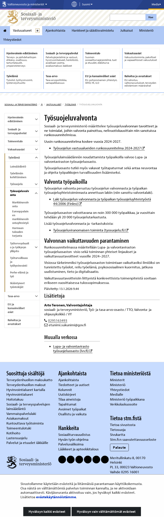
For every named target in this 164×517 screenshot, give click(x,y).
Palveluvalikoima (70, 444)
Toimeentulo (15, 141)
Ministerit (118, 379)
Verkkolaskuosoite (124, 404)
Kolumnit (65, 389)
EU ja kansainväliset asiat (16, 308)
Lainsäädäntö (18, 166)
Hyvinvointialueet (20, 394)
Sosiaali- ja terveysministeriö (20, 104)
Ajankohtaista (55, 30)
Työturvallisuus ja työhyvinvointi (19, 261)
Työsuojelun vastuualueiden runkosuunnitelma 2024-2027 (99, 148)
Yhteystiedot (12, 39)
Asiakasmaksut (17, 418)
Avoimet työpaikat (72, 409)
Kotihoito (13, 433)
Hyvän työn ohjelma (73, 439)
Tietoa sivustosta (122, 424)
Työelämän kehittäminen (18, 175)
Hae (150, 17)
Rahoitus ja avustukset (14, 322)
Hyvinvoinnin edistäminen (15, 119)
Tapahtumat (67, 404)
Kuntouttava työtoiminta (25, 423)
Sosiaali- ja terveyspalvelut (17, 131)
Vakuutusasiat (16, 149)
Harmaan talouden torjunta (17, 232)
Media (156, 4)
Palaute (119, 447)
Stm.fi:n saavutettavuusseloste (133, 439)
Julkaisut (126, 30)
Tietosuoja (118, 429)
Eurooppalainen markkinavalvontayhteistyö (20, 217)
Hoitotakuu (15, 399)
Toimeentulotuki (19, 428)
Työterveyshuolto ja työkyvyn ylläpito (19, 247)
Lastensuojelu (17, 438)
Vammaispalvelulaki (21, 413)
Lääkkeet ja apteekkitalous (78, 449)
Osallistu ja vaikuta (72, 414)
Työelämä (70, 104)
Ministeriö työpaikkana (127, 399)
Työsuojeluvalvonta (19, 193)
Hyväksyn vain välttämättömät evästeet (106, 511)
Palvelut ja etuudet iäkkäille (27, 442)
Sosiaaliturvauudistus (74, 434)
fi (42, 104)
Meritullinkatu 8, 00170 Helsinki (127, 459)
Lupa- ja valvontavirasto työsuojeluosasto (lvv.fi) (72, 348)
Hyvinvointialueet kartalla (26, 389)
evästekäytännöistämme (56, 497)
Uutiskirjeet (67, 394)
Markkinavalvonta (20, 204)
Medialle (117, 394)
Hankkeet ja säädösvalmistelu (93, 30)
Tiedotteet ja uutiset (74, 384)
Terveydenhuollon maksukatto (29, 379)
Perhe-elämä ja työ (19, 274)
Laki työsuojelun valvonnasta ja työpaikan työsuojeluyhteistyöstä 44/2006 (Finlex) (102, 201)
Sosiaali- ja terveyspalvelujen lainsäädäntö (28, 406)
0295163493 (57, 320)
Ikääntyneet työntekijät (17, 285)
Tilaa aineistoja (69, 399)
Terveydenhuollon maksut (26, 384)
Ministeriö (146, 30)
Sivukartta (117, 434)
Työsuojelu (16, 184)
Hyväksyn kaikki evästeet (47, 511)
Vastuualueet (22, 30)
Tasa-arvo (13, 296)
